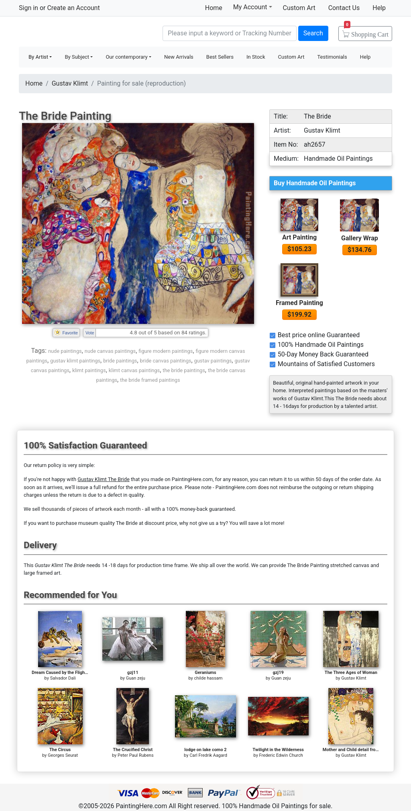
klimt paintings (89, 370)
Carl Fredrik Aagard (208, 755)
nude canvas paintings (110, 351)
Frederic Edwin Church (281, 755)
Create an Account (73, 8)
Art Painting (299, 237)
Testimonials (332, 57)
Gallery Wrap (359, 238)
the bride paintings (184, 370)
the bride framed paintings (150, 380)
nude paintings (65, 351)
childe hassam (208, 678)
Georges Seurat (63, 755)
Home (213, 8)
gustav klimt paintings (75, 361)
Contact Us (344, 8)
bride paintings (120, 361)
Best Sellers (220, 57)
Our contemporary (126, 57)
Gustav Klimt (70, 83)
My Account (252, 6)
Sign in (28, 8)
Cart (366, 31)
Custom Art (299, 8)
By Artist (38, 57)
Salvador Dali (63, 678)
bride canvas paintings (165, 361)
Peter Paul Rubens (136, 755)
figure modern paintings (165, 351)
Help (379, 8)
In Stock (255, 57)
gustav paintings (213, 361)
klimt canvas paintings (134, 370)
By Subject (77, 57)
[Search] (230, 33)
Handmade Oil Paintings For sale (79, 32)
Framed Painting (299, 303)
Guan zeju (135, 678)
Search (313, 33)
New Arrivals (178, 57)
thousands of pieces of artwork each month (91, 509)
